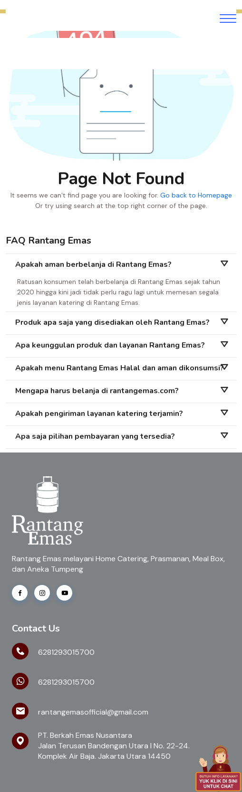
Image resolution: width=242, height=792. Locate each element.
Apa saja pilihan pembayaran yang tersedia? (95, 436)
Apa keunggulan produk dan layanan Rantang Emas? (110, 345)
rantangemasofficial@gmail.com (93, 712)
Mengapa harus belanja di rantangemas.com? (97, 391)
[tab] (121, 265)
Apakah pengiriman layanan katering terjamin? (99, 413)
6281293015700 (66, 652)
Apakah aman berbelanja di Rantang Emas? (93, 264)
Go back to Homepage (196, 195)
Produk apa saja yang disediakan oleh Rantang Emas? (112, 322)
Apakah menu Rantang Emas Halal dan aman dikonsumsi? (119, 368)
